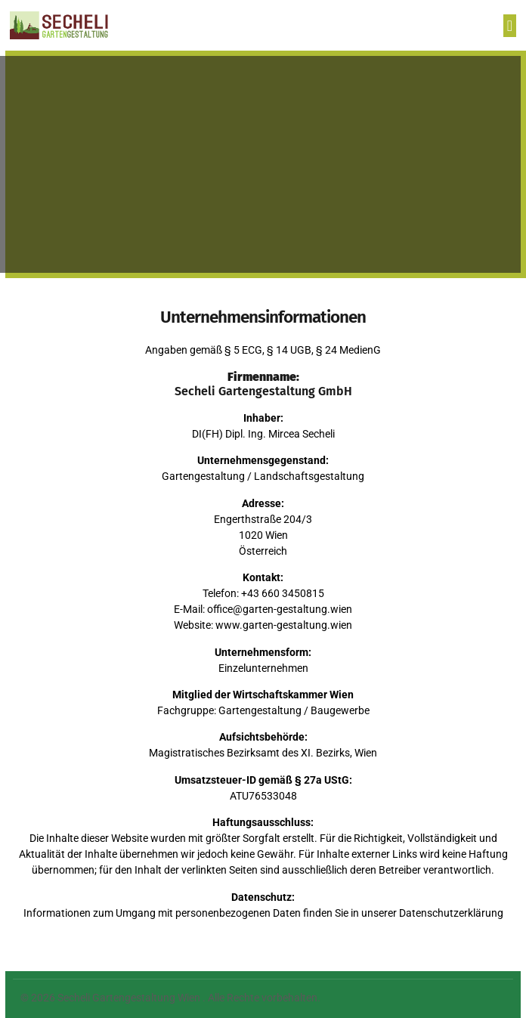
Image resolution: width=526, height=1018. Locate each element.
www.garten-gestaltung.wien (283, 625)
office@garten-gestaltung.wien (279, 609)
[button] (509, 25)
